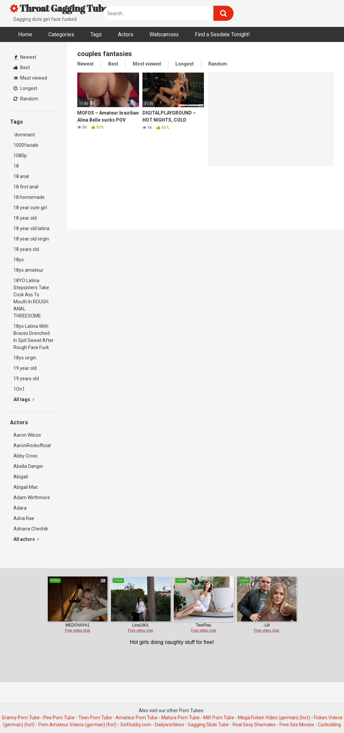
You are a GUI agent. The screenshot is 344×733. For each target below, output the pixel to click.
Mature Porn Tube (180, 717)
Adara (20, 508)
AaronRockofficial (32, 445)
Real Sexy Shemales (254, 724)
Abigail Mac (25, 487)
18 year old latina (31, 228)
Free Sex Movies (297, 724)
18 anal (21, 176)
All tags (23, 399)
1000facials (25, 145)
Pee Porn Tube (59, 717)
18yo (18, 259)
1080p (20, 155)
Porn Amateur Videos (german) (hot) (77, 724)
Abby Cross (25, 456)
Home (25, 34)
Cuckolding (329, 724)
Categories (61, 34)
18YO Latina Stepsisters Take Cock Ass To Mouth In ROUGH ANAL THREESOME (31, 298)
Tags (96, 34)
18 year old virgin (31, 239)
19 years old (26, 378)
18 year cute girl (30, 207)
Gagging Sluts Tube (208, 724)
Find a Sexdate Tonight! (222, 34)
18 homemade (29, 197)
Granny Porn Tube (21, 717)
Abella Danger (28, 466)
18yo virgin (24, 357)
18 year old (25, 218)
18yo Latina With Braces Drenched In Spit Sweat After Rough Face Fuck (33, 337)
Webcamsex (164, 34)
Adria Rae (23, 518)
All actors (26, 539)
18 (16, 166)
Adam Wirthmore (31, 497)
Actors (125, 34)
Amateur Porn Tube (137, 717)
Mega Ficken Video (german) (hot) (274, 717)
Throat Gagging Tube (59, 8)
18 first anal (25, 186)
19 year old (25, 368)
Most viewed (30, 78)
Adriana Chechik (30, 528)
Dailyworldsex (169, 724)
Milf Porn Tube (218, 717)
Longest (25, 88)
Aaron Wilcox (27, 435)
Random (25, 98)
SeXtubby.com (136, 724)
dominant (24, 134)
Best (21, 67)
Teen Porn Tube (95, 717)
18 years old (26, 249)
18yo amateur (28, 270)
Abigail (20, 476)
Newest (25, 57)
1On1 (19, 389)
